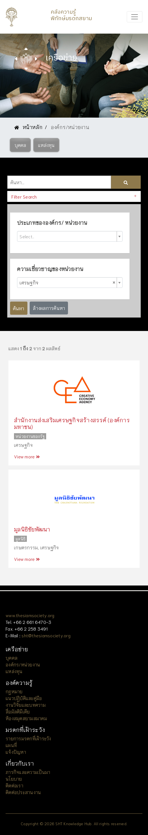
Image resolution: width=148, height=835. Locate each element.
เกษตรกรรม (26, 547)
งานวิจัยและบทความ (26, 705)
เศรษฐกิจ (23, 445)
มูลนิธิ (20, 538)
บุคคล (11, 658)
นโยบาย (14, 779)
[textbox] (67, 236)
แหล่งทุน (14, 671)
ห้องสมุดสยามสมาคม (26, 718)
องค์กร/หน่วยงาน (23, 664)
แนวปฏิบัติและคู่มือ (24, 698)
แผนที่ (11, 745)
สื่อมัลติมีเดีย (18, 711)
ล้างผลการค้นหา (49, 308)
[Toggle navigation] (134, 16)
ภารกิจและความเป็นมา (28, 772)
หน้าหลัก (28, 126)
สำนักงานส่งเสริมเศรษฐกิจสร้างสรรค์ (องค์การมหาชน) (72, 423)
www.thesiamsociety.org (30, 615)
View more (27, 456)
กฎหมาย (14, 691)
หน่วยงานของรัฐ (30, 436)
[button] (20, 145)
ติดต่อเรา (14, 785)
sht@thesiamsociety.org (46, 635)
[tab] (73, 196)
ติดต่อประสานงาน (23, 792)
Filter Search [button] (24, 196)
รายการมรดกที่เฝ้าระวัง (28, 738)
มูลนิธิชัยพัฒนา (32, 529)
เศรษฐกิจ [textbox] (67, 282)
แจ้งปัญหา (16, 752)
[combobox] (69, 236)
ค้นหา (18, 308)
